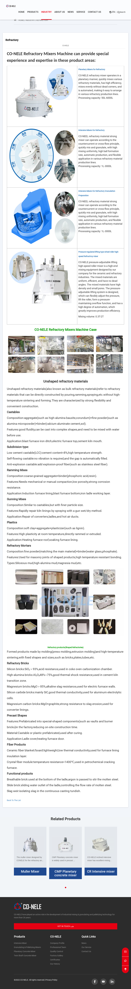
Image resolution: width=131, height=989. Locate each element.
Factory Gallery (56, 955)
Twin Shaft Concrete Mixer (25, 955)
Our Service (86, 947)
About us (59, 12)
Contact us (94, 12)
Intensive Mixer (20, 943)
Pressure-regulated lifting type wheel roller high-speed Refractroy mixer (98, 254)
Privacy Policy (51, 980)
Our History (55, 964)
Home (21, 12)
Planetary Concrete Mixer (24, 951)
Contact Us (86, 951)
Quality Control (56, 951)
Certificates (55, 960)
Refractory (42, 20)
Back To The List (16, 800)
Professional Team (58, 947)
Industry (46, 12)
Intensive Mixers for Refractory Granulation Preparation (96, 193)
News (71, 12)
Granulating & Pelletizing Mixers (27, 947)
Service (80, 12)
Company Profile (57, 943)
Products (32, 12)
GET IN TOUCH (65, 926)
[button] (65, 887)
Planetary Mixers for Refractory (91, 69)
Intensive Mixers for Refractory (91, 130)
